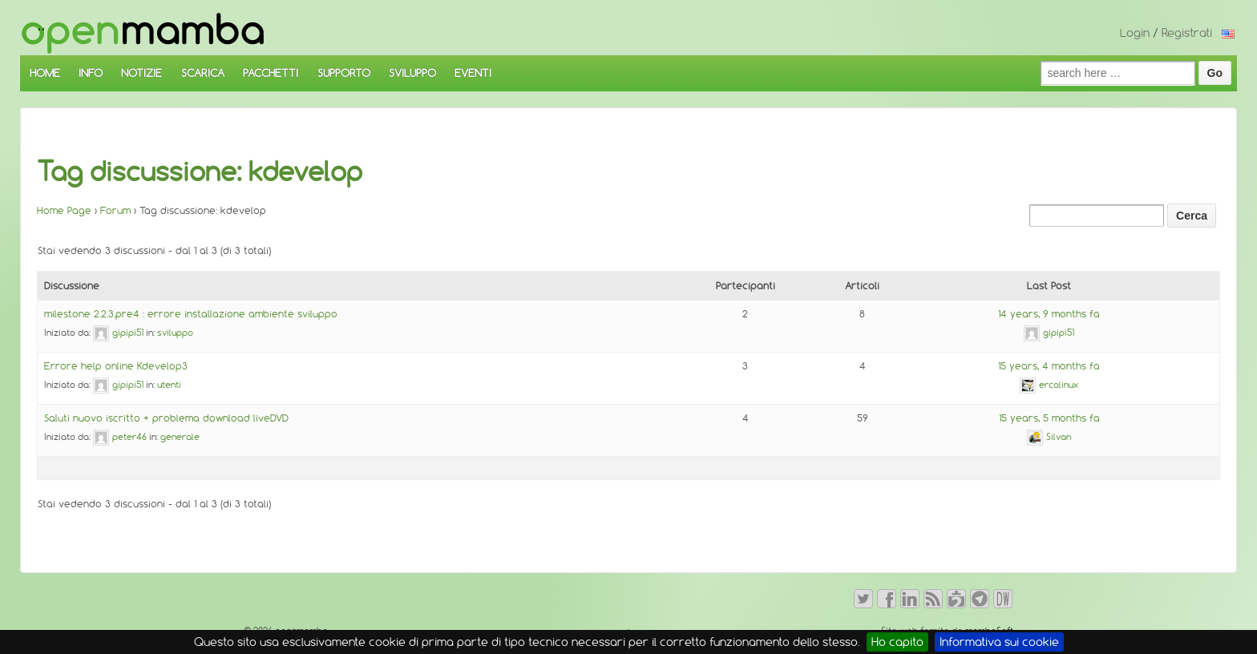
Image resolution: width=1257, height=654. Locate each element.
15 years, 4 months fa (1049, 366)
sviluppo (175, 332)
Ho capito (897, 642)
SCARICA (202, 73)
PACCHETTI (270, 73)
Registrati (1187, 33)
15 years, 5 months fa (1049, 418)
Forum (115, 210)
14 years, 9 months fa (1049, 314)
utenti (169, 384)
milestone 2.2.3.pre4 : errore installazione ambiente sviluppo (190, 314)
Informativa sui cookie (999, 642)
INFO (91, 73)
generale (180, 436)
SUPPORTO (343, 73)
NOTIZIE (141, 73)
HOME (45, 73)
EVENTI (473, 73)
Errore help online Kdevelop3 (116, 366)
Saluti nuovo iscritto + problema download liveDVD (166, 418)
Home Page (64, 210)
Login (1135, 33)
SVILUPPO (412, 73)
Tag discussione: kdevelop (199, 171)
